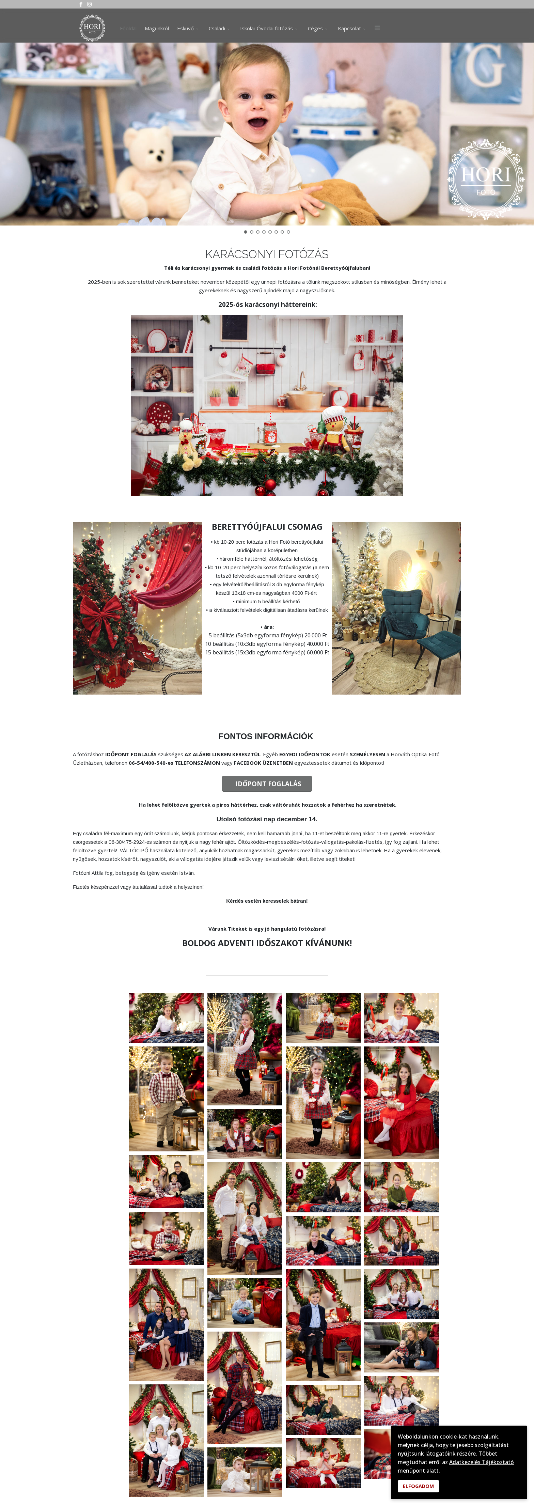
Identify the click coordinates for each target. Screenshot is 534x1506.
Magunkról (157, 28)
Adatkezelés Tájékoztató (481, 1462)
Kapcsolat (349, 28)
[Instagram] (89, 4)
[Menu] (377, 28)
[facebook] (80, 4)
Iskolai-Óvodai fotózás (266, 28)
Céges (315, 28)
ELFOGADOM (418, 1486)
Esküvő (185, 28)
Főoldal (128, 28)
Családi (217, 28)
